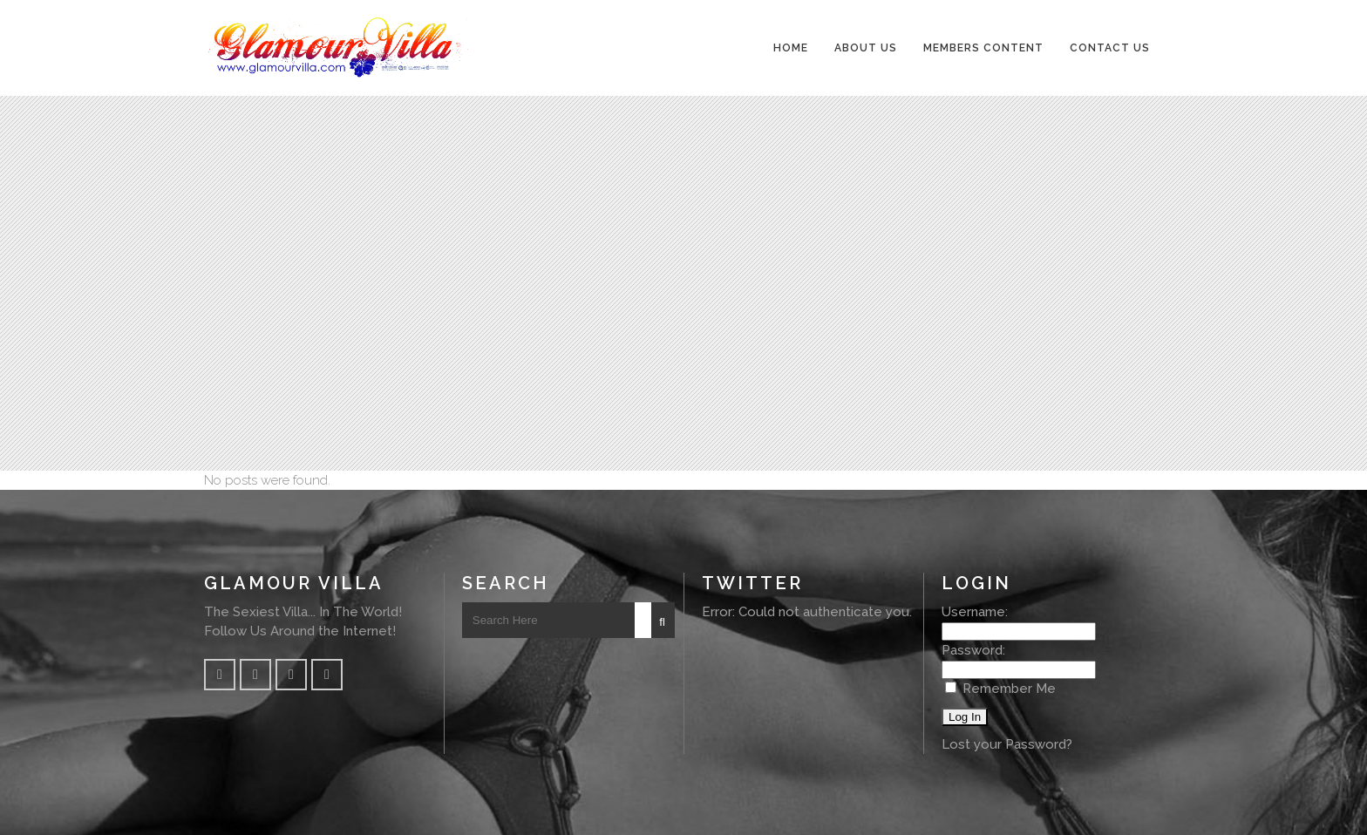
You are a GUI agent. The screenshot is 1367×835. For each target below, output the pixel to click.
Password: (973, 650)
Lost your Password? (1007, 744)
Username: (975, 612)
